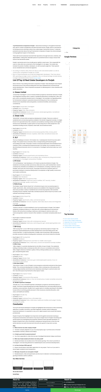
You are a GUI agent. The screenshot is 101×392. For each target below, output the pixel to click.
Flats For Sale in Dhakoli (69, 380)
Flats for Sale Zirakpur (69, 382)
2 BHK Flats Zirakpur (68, 385)
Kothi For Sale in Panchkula (70, 222)
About (39, 5)
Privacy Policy (50, 374)
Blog (67, 52)
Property (45, 5)
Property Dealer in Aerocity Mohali (71, 223)
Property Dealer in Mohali (44, 381)
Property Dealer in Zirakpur (44, 382)
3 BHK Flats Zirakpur (68, 387)
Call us (25, 390)
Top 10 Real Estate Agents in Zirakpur (72, 225)
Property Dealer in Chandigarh (45, 378)
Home (34, 5)
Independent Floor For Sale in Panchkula (73, 220)
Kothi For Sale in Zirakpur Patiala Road (72, 219)
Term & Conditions (50, 371)
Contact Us (53, 5)
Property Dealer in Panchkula (45, 380)
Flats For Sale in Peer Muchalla (71, 381)
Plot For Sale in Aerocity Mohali (71, 218)
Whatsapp (76, 390)
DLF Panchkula (42, 384)
